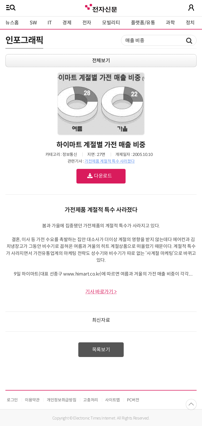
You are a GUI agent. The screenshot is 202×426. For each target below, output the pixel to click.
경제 (66, 23)
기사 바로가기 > (101, 292)
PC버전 (133, 399)
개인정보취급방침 (61, 399)
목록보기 (101, 350)
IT (50, 23)
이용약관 (32, 399)
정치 (190, 23)
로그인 (12, 399)
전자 (86, 23)
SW (33, 23)
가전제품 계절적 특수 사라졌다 (109, 161)
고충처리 (90, 399)
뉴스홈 (12, 23)
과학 (170, 23)
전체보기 (101, 61)
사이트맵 (112, 399)
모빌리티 (111, 23)
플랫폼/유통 (143, 23)
